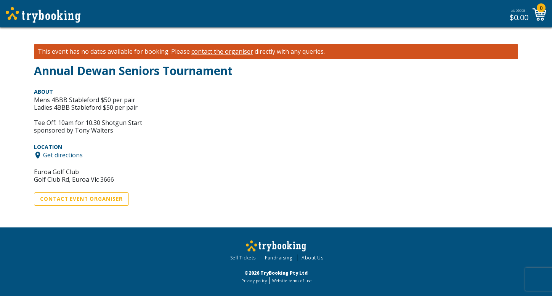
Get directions (63, 155)
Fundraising (278, 257)
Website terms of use (291, 280)
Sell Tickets (243, 257)
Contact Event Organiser (81, 198)
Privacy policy (254, 280)
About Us (312, 257)
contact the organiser (222, 51)
